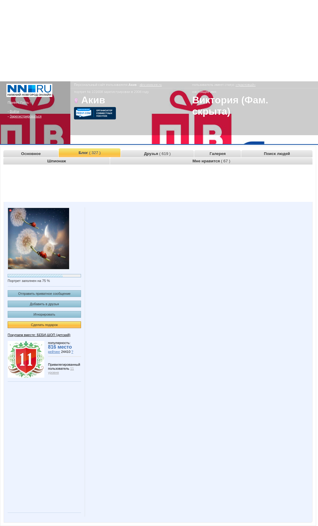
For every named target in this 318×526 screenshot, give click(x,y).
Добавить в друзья (44, 304)
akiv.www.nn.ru (150, 85)
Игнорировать (44, 314)
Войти (14, 111)
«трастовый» (245, 85)
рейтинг (54, 352)
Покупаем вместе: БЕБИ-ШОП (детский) (39, 335)
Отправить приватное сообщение (44, 293)
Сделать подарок (44, 325)
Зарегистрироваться (26, 116)
